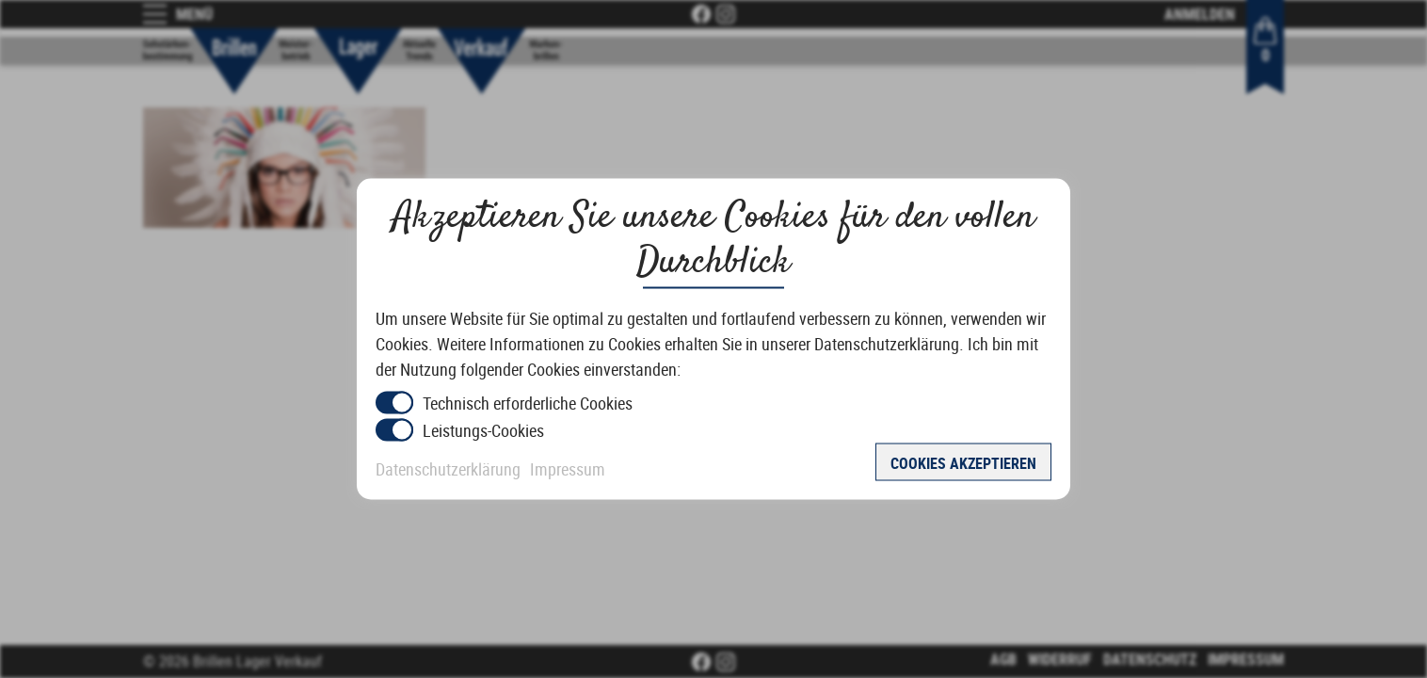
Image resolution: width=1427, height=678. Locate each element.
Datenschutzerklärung (448, 469)
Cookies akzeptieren (963, 463)
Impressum (567, 469)
